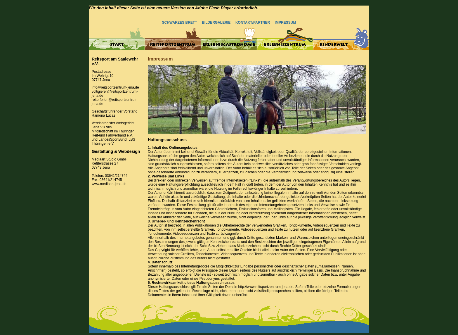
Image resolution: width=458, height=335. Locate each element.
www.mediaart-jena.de (109, 184)
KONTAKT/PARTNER (252, 22)
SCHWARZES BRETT (179, 22)
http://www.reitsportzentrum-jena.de (265, 287)
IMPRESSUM (285, 22)
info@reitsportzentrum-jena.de (115, 87)
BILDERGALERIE (216, 22)
